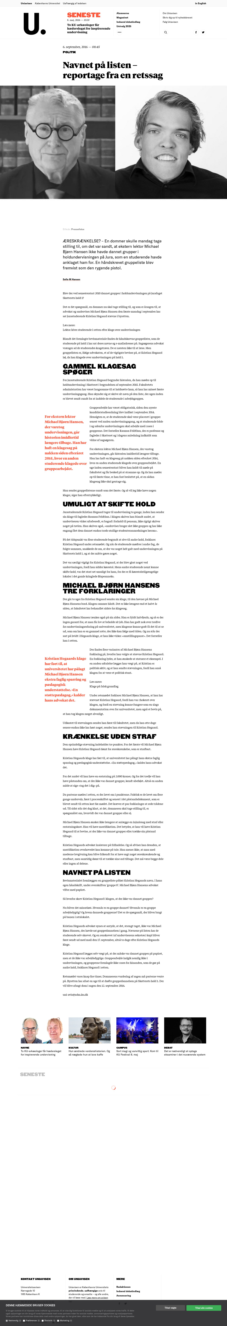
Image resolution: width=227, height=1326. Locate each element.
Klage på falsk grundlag (104, 686)
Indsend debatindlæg (128, 21)
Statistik (49, 1320)
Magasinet (122, 17)
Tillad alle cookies (204, 1307)
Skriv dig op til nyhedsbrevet (177, 17)
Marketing (66, 1320)
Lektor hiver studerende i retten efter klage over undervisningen (101, 330)
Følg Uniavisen (170, 21)
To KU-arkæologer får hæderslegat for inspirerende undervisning (88, 28)
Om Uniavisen (170, 13)
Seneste (83, 15)
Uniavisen (26, 3)
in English (200, 3)
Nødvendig (15, 1320)
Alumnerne (123, 13)
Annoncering (123, 1295)
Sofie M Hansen (71, 279)
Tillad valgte (170, 1307)
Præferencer (33, 1320)
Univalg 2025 (124, 26)
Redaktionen (123, 1286)
